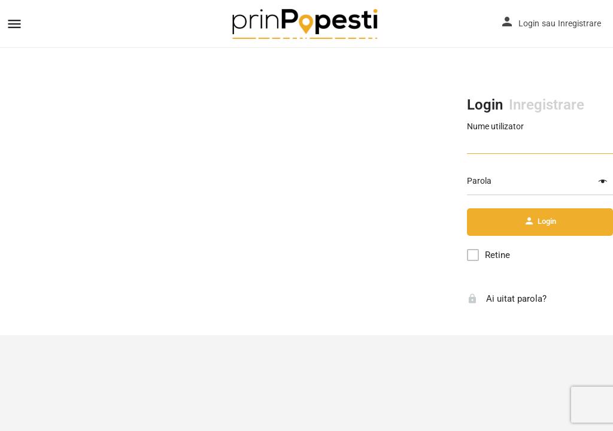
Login (528, 23)
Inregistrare (579, 23)
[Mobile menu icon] (14, 23)
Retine (497, 255)
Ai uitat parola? (507, 298)
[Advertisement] (233, 167)
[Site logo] (307, 24)
